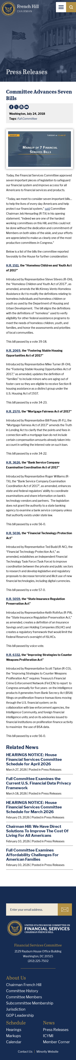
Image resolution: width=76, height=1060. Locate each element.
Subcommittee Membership (29, 1003)
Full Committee (27, 118)
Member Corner (56, 1042)
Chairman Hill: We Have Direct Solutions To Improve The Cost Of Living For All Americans (37, 831)
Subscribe (64, 909)
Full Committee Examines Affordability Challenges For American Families (32, 855)
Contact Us (25, 1051)
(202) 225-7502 (38, 961)
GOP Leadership (20, 1015)
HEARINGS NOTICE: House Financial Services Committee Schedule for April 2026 (34, 759)
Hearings (13, 1030)
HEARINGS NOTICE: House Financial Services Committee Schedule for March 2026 (34, 807)
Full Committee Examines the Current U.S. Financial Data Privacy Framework (38, 783)
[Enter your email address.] (32, 909)
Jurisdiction (16, 1009)
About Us (16, 977)
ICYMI (48, 1036)
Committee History (22, 991)
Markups (13, 1036)
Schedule (16, 1022)
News (49, 1022)
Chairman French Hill (23, 985)
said (47, 208)
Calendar (13, 1042)
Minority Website (47, 1051)
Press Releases (56, 1030)
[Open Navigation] (61, 7)
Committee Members (24, 997)
